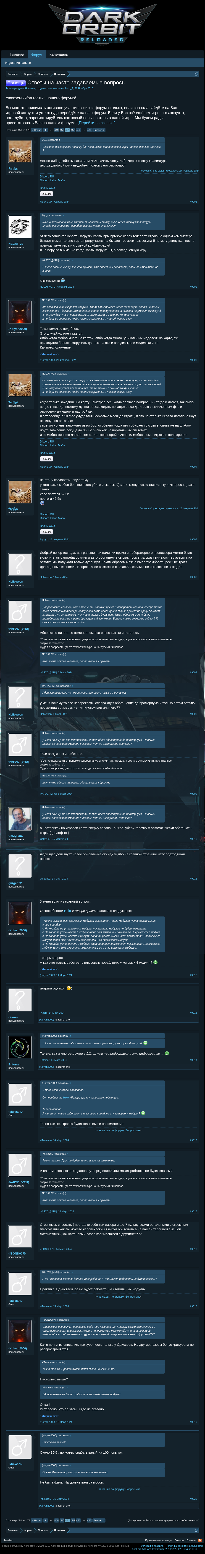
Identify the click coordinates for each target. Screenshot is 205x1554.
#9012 (193, 975)
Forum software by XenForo (34, 1545)
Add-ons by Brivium (164, 1549)
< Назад (36, 130)
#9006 (193, 577)
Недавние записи (18, 63)
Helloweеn (15, 581)
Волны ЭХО (47, 188)
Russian (8, 1540)
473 (89, 130)
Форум (36, 55)
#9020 (193, 1498)
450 (62, 130)
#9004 (193, 466)
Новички (30, 88)
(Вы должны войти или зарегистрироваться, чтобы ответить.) (163, 1520)
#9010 (193, 839)
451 (67, 130)
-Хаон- (13, 1017)
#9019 (193, 1422)
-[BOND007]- (17, 1253)
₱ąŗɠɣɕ (13, 168)
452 (73, 130)
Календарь (59, 54)
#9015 (193, 1140)
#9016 (193, 1211)
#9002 (193, 286)
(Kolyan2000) (17, 329)
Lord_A (69, 88)
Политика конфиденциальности (184, 1545)
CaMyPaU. (15, 836)
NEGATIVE (16, 243)
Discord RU (47, 176)
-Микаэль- (15, 1111)
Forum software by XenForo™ (98, 1545)
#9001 (193, 201)
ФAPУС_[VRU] (18, 628)
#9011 (193, 878)
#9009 (193, 793)
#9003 (193, 360)
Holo (67, 911)
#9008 (193, 714)
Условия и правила (152, 1545)
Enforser (14, 1064)
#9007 (193, 672)
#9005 (193, 539)
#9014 (193, 1060)
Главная (17, 54)
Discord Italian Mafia (52, 180)
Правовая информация (158, 1540)
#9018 (193, 1306)
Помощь (179, 1540)
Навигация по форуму (110, 1130)
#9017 (193, 1249)
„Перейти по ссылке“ (96, 123)
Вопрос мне (133, 1130)
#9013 (193, 1012)
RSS (200, 1540)
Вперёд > (99, 130)
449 (56, 130)
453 (78, 130)
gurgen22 (15, 883)
